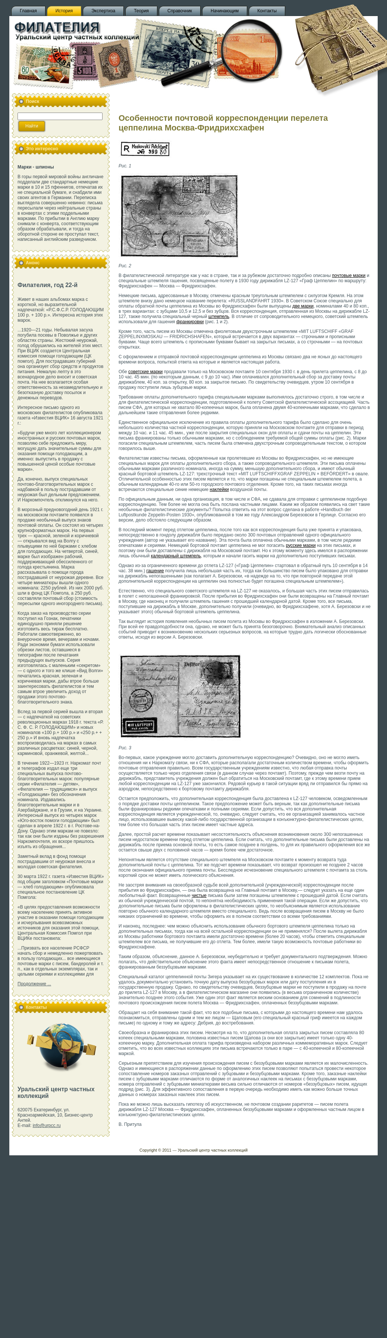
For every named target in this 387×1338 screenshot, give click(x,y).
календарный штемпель (176, 555)
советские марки (145, 371)
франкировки (190, 321)
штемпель (218, 316)
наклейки (219, 489)
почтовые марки (349, 275)
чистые (199, 895)
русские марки (301, 545)
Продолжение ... (34, 983)
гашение (155, 570)
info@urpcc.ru (47, 1125)
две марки (303, 306)
